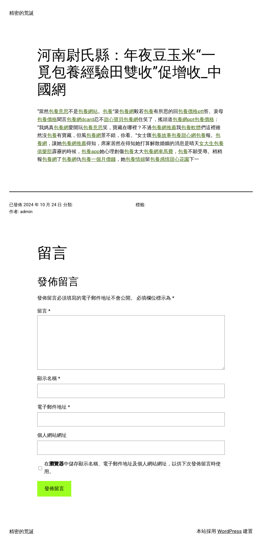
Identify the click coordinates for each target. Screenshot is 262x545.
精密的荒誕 (21, 13)
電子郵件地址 (53, 407)
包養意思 (58, 111)
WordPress (229, 531)
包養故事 (161, 135)
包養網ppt (183, 119)
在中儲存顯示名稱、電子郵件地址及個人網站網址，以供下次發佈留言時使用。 (132, 468)
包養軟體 (191, 127)
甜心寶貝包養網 (121, 119)
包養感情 (160, 159)
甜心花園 (179, 159)
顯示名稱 (48, 378)
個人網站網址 (52, 435)
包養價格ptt (191, 111)
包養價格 (47, 119)
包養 (108, 111)
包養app (90, 151)
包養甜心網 (183, 135)
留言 (43, 311)
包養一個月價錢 (98, 159)
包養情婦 (135, 159)
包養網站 (88, 111)
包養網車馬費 (158, 151)
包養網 (126, 111)
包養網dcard (80, 119)
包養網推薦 (164, 127)
